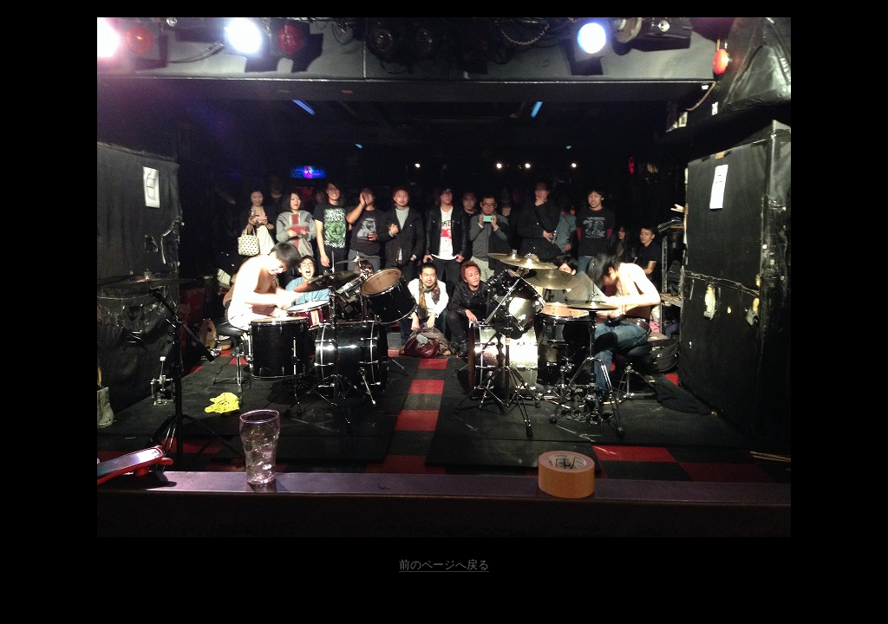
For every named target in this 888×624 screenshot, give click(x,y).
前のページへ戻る (444, 564)
